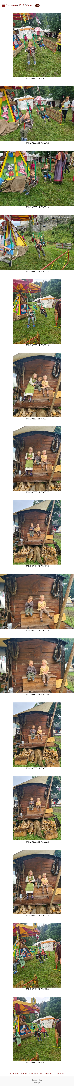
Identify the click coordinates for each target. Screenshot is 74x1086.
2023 (21, 5)
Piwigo (37, 1082)
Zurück (24, 1073)
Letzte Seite (59, 1073)
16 (41, 1073)
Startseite (11, 5)
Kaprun (30, 5)
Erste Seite (14, 1073)
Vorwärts (48, 1073)
